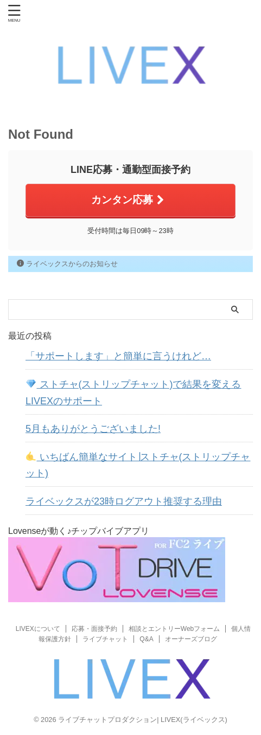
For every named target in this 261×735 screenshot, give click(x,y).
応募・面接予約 (94, 629)
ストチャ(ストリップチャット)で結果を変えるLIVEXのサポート (133, 393)
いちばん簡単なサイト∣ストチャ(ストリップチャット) (138, 465)
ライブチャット (105, 639)
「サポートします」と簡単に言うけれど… (118, 356)
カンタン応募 (127, 199)
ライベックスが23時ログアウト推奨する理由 (124, 501)
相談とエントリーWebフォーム (174, 629)
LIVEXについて (38, 629)
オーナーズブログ (191, 639)
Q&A (146, 639)
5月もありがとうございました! (93, 428)
